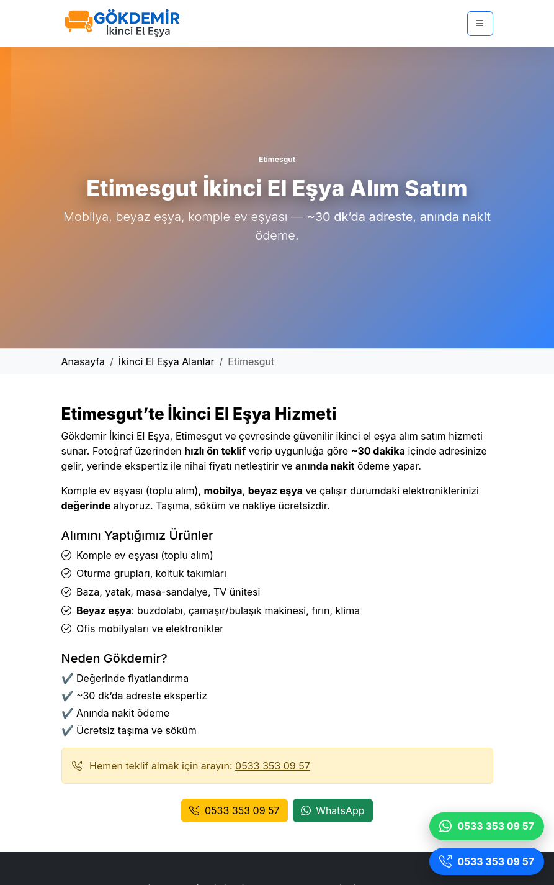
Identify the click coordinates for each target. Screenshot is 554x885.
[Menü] (480, 23)
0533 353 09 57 (272, 766)
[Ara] (486, 862)
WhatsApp (333, 810)
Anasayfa (83, 361)
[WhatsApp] (486, 826)
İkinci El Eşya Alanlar (166, 361)
